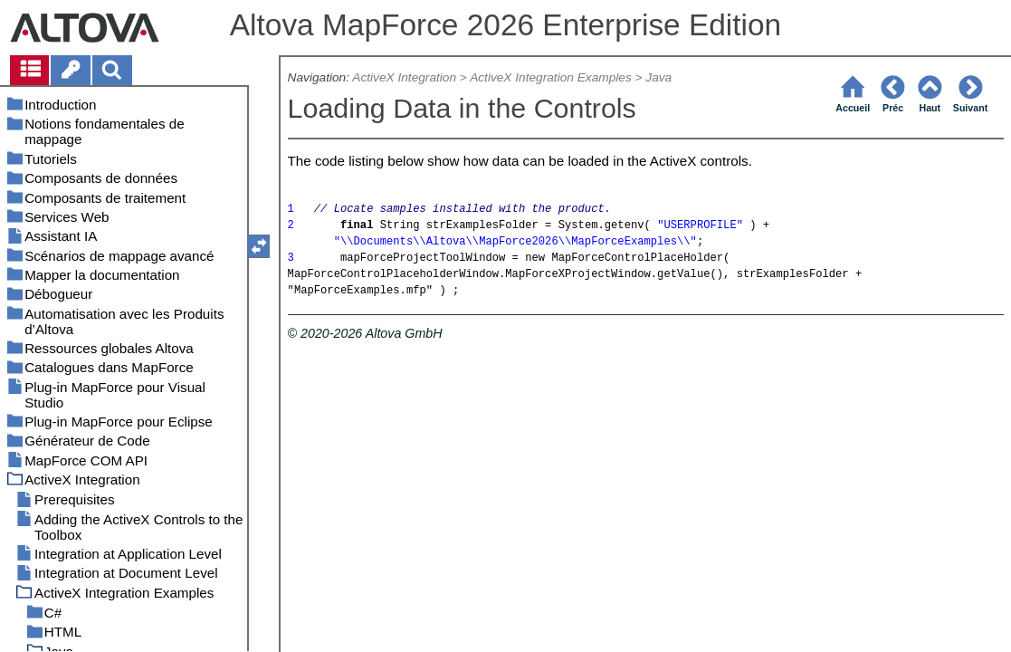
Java (658, 77)
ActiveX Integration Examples (551, 77)
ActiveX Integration (404, 77)
